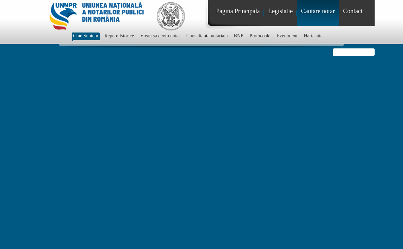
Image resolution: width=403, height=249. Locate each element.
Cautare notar (317, 11)
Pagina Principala (238, 11)
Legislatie (280, 11)
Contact (352, 11)
